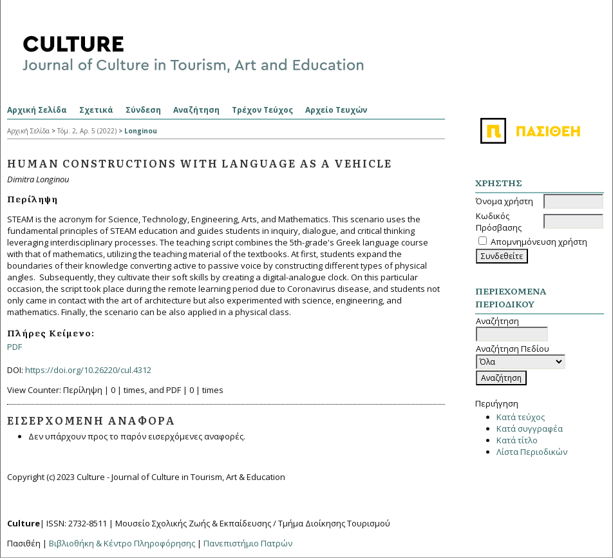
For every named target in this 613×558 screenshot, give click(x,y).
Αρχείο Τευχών (336, 109)
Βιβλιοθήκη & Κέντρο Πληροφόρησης (122, 543)
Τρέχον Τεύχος (262, 109)
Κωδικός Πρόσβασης (499, 221)
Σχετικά (96, 109)
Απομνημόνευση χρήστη (539, 241)
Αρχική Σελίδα (37, 109)
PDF (14, 346)
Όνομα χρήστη (504, 201)
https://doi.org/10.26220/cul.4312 (88, 370)
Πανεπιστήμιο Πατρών (247, 543)
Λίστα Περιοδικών (531, 451)
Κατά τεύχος (520, 417)
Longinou (140, 130)
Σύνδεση (143, 109)
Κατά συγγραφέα (529, 428)
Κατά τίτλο (517, 440)
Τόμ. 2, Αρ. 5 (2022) (87, 130)
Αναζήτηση (196, 109)
